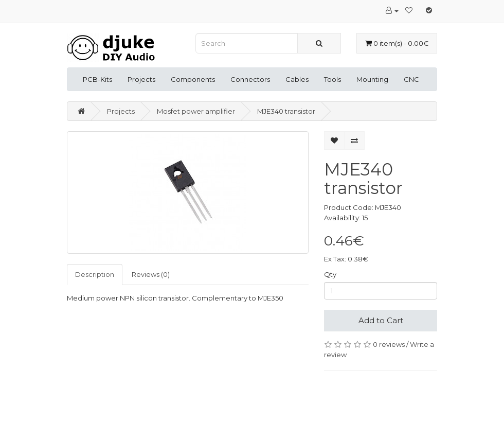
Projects (141, 79)
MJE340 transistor (286, 111)
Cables (297, 79)
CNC (411, 79)
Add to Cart (380, 320)
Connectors (250, 79)
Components (193, 79)
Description (94, 274)
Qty (330, 274)
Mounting (372, 79)
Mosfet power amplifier (196, 111)
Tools (332, 79)
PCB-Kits (97, 79)
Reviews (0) (151, 274)
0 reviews (389, 344)
